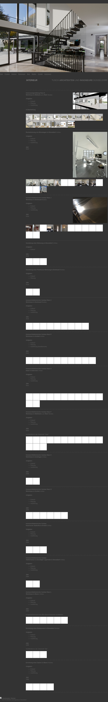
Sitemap (13, 698)
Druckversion (5, 698)
